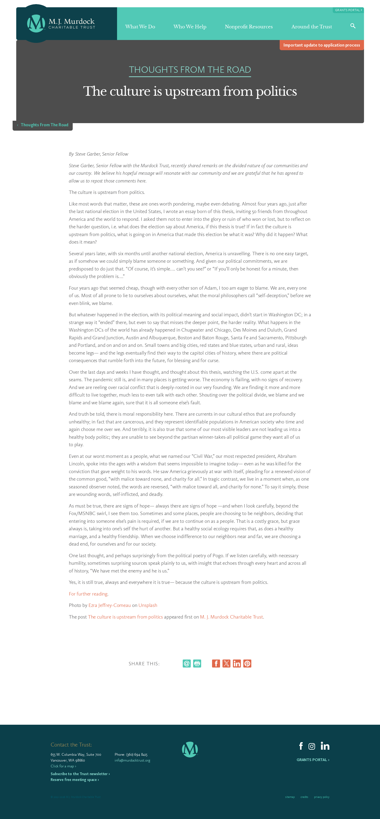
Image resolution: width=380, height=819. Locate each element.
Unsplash (147, 605)
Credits (304, 797)
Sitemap (290, 797)
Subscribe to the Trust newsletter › (80, 773)
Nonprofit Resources (249, 26)
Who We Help (190, 26)
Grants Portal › (313, 759)
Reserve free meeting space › (75, 779)
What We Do (140, 26)
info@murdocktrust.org (132, 760)
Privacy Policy (321, 797)
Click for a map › (63, 766)
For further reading (88, 594)
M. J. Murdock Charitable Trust (231, 617)
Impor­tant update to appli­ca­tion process (322, 45)
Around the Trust (312, 26)
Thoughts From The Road (44, 124)
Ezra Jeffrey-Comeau (109, 605)
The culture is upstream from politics (125, 617)
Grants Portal (348, 9)
